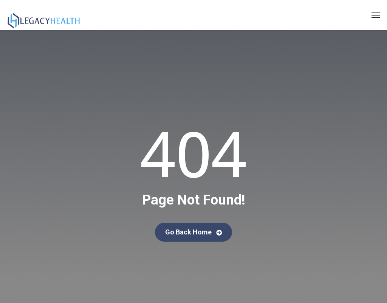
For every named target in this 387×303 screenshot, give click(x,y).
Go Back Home (193, 232)
